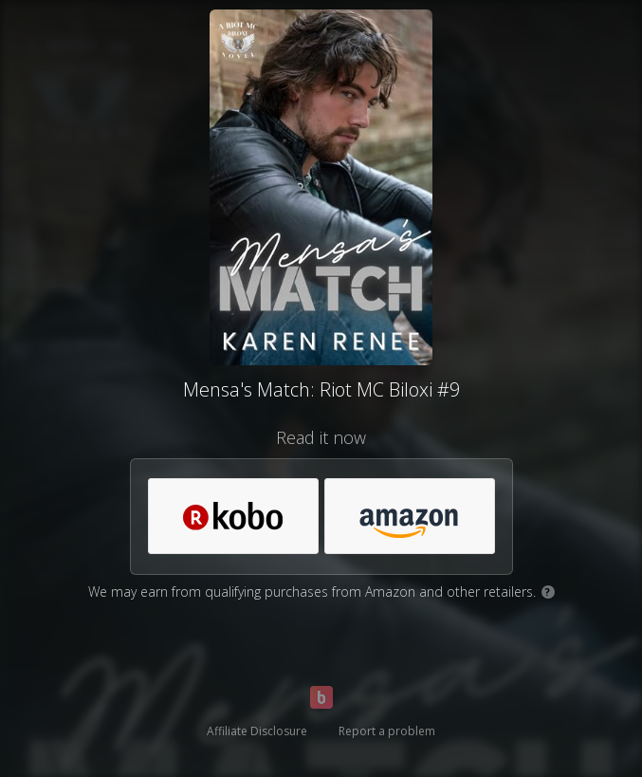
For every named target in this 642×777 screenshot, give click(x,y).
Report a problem (387, 731)
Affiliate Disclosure (257, 731)
